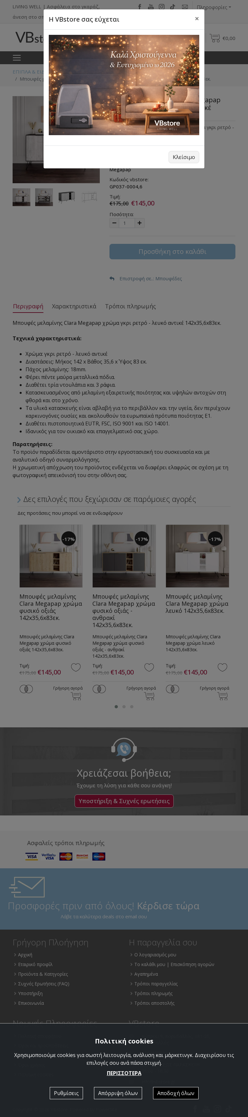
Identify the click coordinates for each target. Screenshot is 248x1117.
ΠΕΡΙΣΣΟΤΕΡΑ (124, 1073)
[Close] (197, 18)
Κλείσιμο (184, 157)
